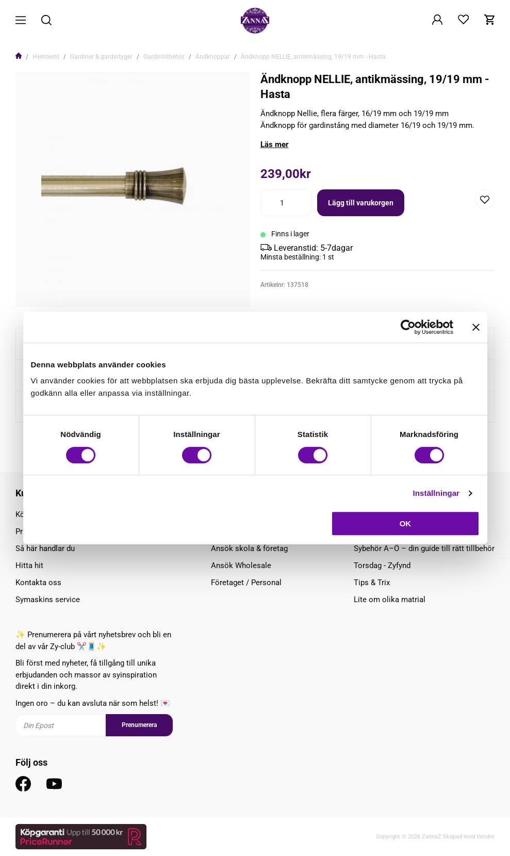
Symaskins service (47, 599)
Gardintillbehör (164, 56)
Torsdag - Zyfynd (382, 565)
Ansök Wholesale (241, 565)
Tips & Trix (372, 582)
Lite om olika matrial (389, 599)
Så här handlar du (45, 548)
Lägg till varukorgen (360, 203)
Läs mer (274, 144)
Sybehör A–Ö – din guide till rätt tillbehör (424, 548)
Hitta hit (29, 565)
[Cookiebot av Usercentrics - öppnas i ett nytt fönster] (408, 327)
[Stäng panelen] (476, 327)
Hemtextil (45, 56)
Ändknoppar (212, 56)
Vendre (485, 836)
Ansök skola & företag (249, 548)
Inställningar (436, 493)
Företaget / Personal (246, 582)
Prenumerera (139, 725)
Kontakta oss (38, 582)
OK (406, 523)
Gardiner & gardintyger (101, 56)
